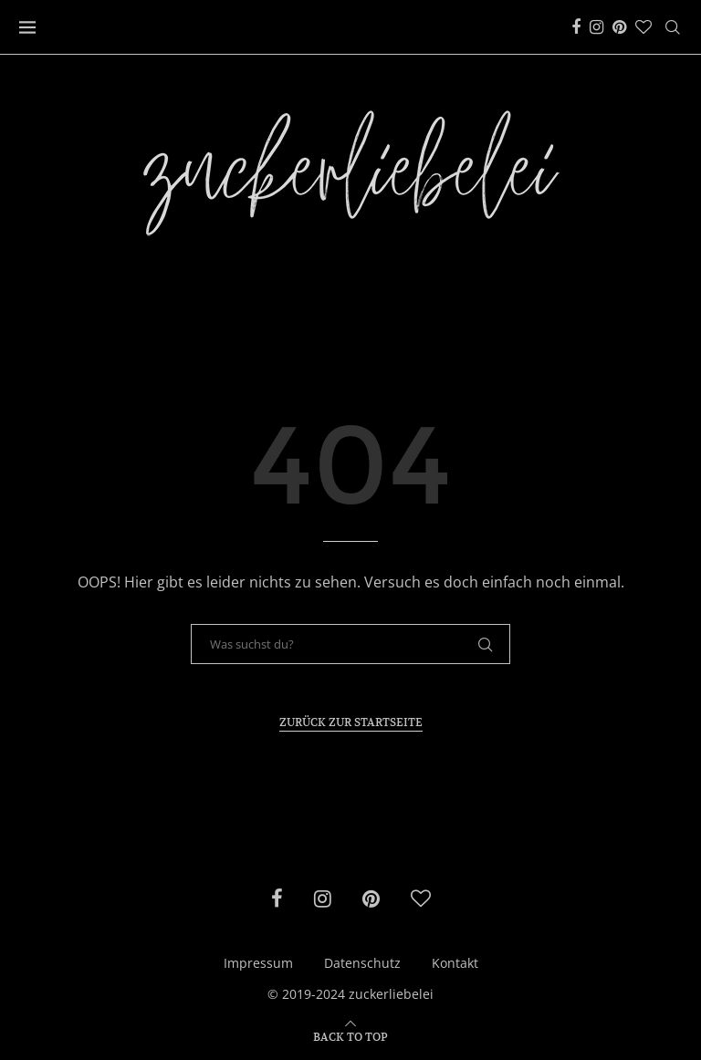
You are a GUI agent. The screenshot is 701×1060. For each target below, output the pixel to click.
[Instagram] (596, 27)
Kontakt (455, 963)
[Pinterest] (619, 27)
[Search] (673, 27)
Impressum (258, 963)
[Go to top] (350, 1035)
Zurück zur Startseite (351, 722)
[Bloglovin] (643, 27)
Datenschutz (362, 963)
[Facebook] (576, 27)
